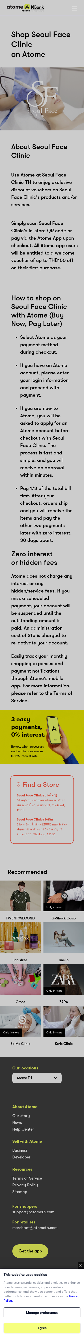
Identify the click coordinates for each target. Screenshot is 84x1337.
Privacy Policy (25, 1185)
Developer (21, 1157)
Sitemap (19, 1191)
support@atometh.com (33, 1212)
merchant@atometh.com (35, 1227)
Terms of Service (27, 1178)
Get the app (30, 1251)
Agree (42, 1328)
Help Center (23, 1129)
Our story (21, 1115)
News (17, 1122)
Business (20, 1150)
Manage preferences (42, 1313)
